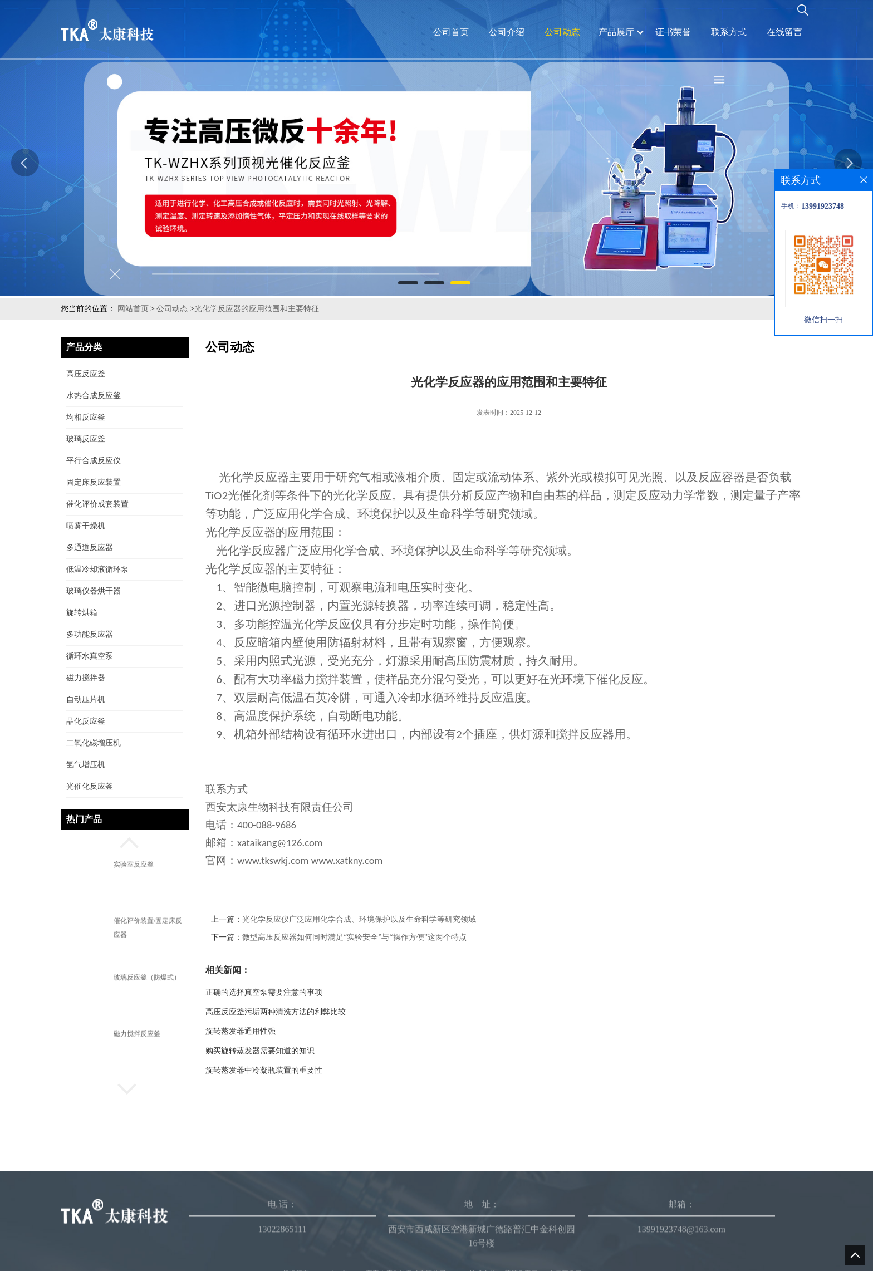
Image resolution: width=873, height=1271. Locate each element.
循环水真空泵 (89, 656)
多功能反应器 (89, 634)
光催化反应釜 (89, 786)
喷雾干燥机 (85, 526)
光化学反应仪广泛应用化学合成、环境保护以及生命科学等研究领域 (359, 919)
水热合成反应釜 (93, 395)
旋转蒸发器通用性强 (240, 1031)
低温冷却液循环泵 (97, 569)
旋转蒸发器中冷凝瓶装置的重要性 (263, 1070)
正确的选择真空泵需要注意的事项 (263, 992)
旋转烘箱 (81, 612)
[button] (125, 841)
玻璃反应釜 (85, 439)
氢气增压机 (85, 764)
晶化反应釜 (85, 721)
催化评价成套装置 (97, 504)
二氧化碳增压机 (93, 743)
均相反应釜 (85, 417)
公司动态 (172, 309)
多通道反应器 (89, 547)
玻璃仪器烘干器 (93, 591)
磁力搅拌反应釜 (137, 1034)
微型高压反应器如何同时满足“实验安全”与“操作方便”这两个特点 (354, 937)
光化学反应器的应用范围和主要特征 (256, 309)
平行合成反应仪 (93, 461)
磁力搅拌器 (85, 678)
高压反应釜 (85, 374)
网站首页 (133, 309)
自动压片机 (85, 699)
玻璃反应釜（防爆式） (147, 977)
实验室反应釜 (134, 864)
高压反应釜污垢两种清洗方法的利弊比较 (275, 1012)
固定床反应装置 (93, 482)
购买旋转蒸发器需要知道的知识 (260, 1051)
